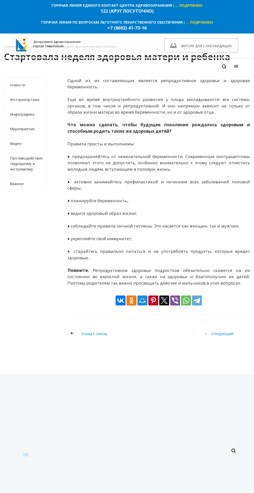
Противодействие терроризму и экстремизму (26, 163)
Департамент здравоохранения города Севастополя (48, 45)
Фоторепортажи (24, 99)
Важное (17, 183)
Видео (27, 143)
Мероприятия (22, 128)
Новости (17, 84)
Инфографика (22, 114)
